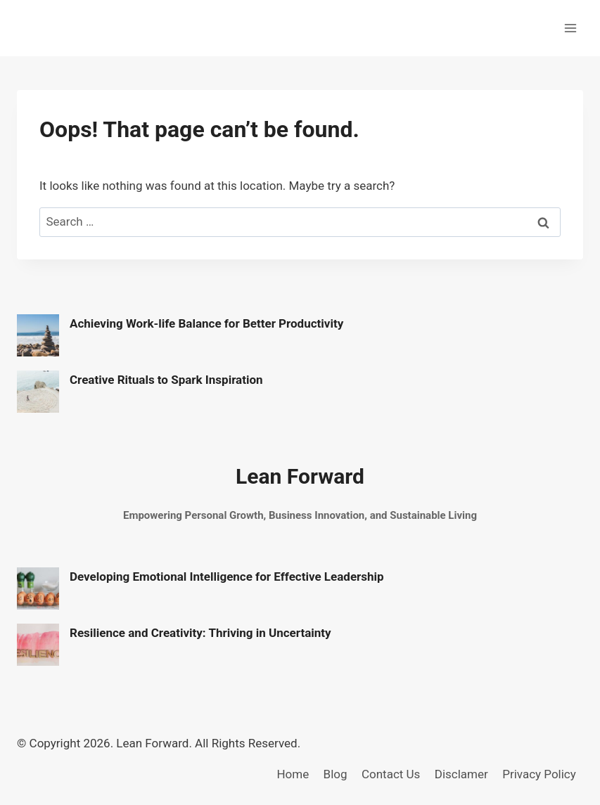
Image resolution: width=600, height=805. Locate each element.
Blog (335, 774)
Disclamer (461, 774)
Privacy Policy (539, 774)
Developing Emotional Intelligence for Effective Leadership (227, 576)
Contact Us (391, 774)
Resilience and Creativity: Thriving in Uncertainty (200, 633)
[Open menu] (570, 28)
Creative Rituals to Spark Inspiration (166, 380)
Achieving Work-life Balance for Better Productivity (206, 323)
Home (292, 774)
